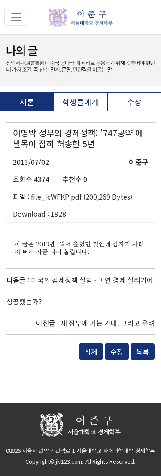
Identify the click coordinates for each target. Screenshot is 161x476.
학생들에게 (80, 101)
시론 (27, 101)
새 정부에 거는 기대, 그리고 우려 (108, 323)
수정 (116, 351)
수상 (134, 101)
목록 (142, 351)
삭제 (91, 351)
